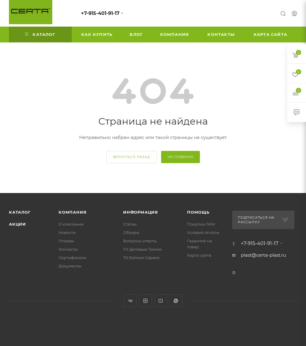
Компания (72, 212)
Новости (67, 232)
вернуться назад (131, 157)
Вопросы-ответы (140, 240)
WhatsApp (175, 300)
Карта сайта (199, 255)
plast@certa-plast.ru (263, 255)
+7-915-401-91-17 (100, 13)
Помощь (198, 212)
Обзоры (131, 232)
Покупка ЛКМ (201, 224)
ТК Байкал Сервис (141, 257)
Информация (140, 212)
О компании (71, 224)
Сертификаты (72, 257)
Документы (70, 266)
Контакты (68, 249)
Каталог (20, 212)
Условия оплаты (203, 232)
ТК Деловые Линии (142, 249)
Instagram (145, 300)
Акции (17, 224)
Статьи (130, 224)
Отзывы (66, 240)
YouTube (160, 300)
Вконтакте (130, 300)
